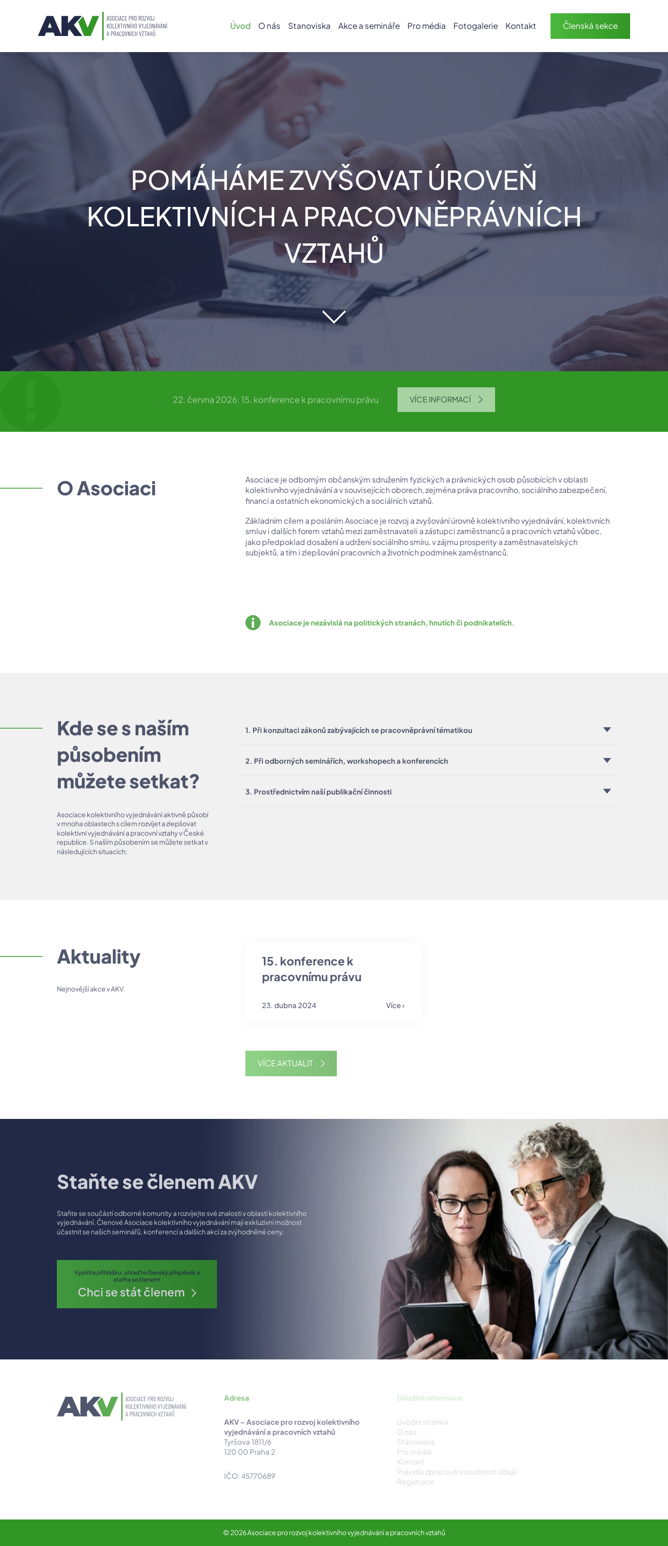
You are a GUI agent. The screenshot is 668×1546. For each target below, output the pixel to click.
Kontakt (521, 25)
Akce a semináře (369, 25)
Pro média (426, 25)
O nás (269, 25)
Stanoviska (309, 25)
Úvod (240, 25)
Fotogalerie (475, 25)
